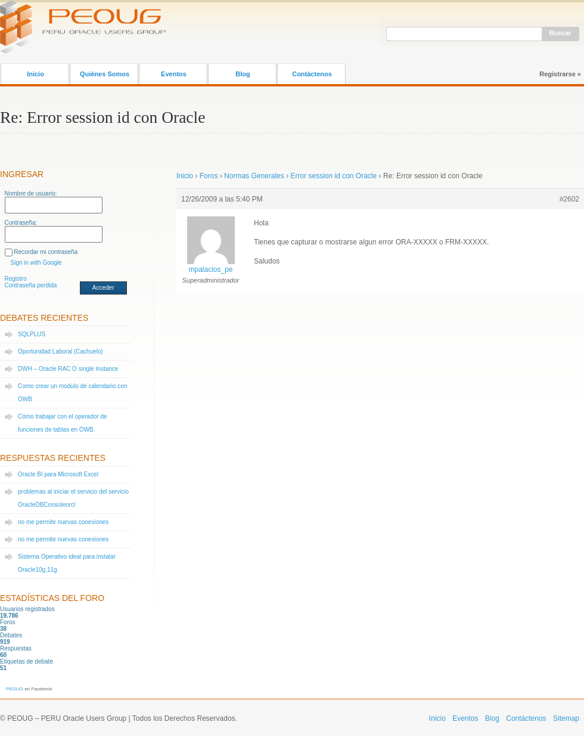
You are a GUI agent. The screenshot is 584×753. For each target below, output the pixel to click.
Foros (209, 176)
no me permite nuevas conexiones (63, 522)
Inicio (35, 74)
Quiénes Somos (104, 74)
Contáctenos (312, 74)
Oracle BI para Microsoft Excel (58, 474)
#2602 (569, 199)
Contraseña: (21, 222)
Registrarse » (560, 74)
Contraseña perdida (31, 285)
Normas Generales (254, 176)
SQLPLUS (31, 334)
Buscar (560, 32)
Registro (16, 278)
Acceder (103, 287)
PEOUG (14, 689)
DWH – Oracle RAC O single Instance (68, 368)
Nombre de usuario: (31, 193)
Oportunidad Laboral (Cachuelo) (60, 351)
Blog (242, 74)
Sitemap (566, 718)
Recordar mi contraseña (45, 252)
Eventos (174, 74)
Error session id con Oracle (333, 176)
